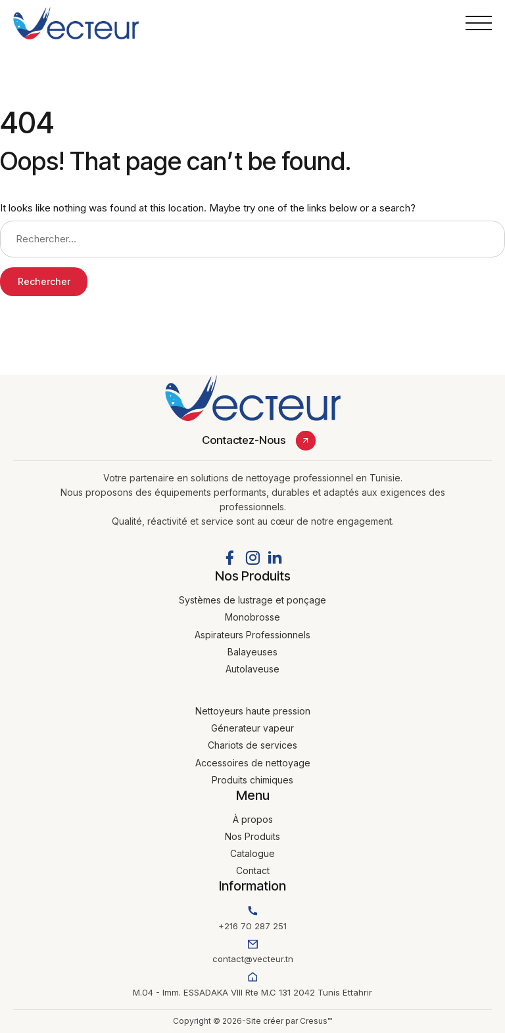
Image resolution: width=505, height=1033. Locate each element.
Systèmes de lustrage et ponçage (252, 599)
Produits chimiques (252, 779)
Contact (253, 870)
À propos (253, 819)
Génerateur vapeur (252, 728)
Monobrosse (252, 617)
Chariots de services (252, 745)
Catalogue (252, 853)
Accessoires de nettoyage (252, 762)
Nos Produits (252, 836)
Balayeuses (252, 651)
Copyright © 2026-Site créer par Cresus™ (252, 1021)
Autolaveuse (252, 668)
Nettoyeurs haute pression (252, 710)
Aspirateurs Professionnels (252, 634)
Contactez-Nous (244, 440)
